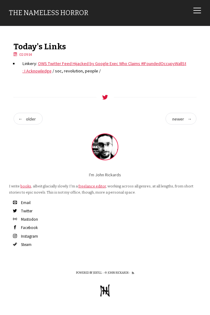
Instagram (25, 236)
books (25, 186)
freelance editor (92, 186)
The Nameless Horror (48, 13)
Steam (22, 244)
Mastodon (25, 219)
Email (22, 202)
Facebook (25, 227)
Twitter (22, 211)
